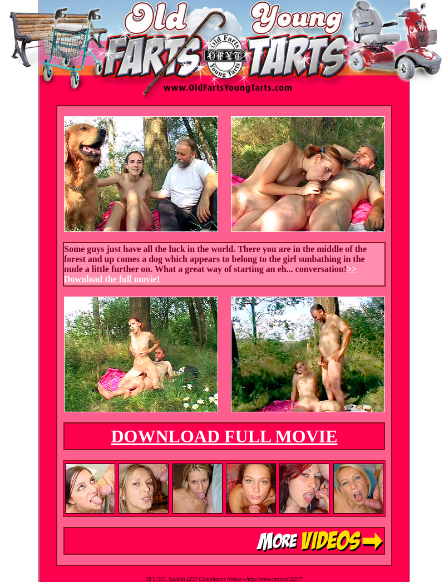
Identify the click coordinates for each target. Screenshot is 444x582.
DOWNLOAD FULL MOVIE (224, 436)
